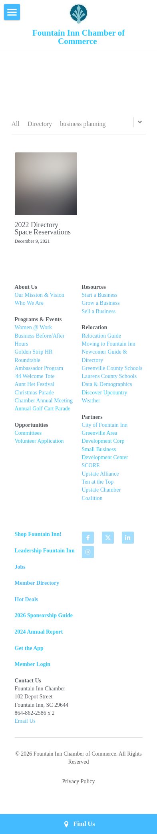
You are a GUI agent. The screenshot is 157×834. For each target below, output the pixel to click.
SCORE (91, 469)
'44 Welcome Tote (35, 380)
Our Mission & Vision (40, 299)
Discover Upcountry (104, 396)
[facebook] (88, 541)
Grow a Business (101, 307)
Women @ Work (33, 331)
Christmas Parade (34, 396)
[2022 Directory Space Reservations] (46, 183)
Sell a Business (99, 315)
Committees (28, 437)
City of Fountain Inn (105, 429)
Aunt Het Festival (35, 388)
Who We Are (29, 307)
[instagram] (88, 556)
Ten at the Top (98, 485)
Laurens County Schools (109, 380)
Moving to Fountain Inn (108, 347)
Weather (91, 404)
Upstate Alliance (100, 477)
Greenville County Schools (112, 371)
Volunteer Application (39, 445)
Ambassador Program (39, 371)
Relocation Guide (102, 339)
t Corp (117, 445)
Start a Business (99, 299)
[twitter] (108, 541)
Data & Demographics (107, 388)
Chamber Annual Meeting (44, 404)
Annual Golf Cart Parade (43, 412)
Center (120, 461)
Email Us (25, 725)
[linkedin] (128, 541)
